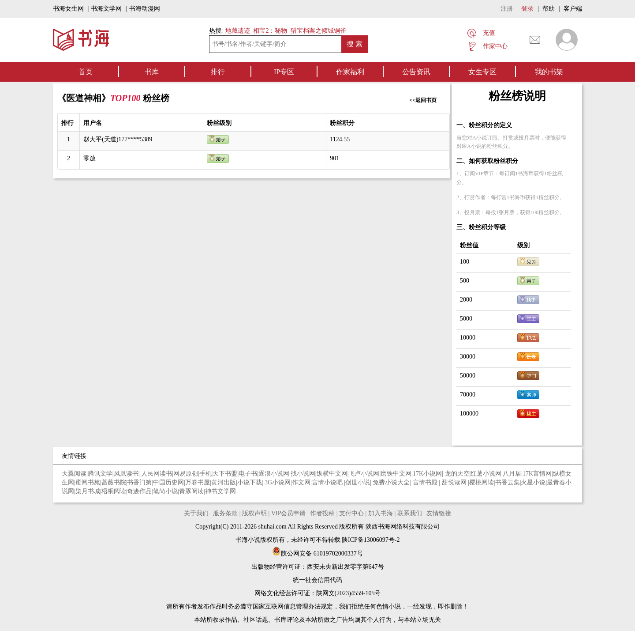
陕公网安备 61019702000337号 (317, 553)
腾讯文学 (100, 473)
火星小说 (533, 482)
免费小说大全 (391, 482)
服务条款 (225, 513)
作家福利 (350, 72)
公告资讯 (416, 72)
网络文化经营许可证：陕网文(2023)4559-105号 (317, 593)
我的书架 (549, 72)
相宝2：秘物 (270, 30)
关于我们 (196, 513)
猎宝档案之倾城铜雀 (318, 30)
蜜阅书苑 (87, 482)
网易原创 (185, 473)
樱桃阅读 (481, 482)
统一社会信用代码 (317, 580)
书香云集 (507, 482)
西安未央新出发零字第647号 (345, 566)
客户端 (573, 8)
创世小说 (357, 482)
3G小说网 (278, 482)
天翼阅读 (74, 473)
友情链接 (438, 513)
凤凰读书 (126, 473)
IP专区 (284, 72)
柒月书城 (87, 491)
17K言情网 (537, 473)
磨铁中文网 (396, 473)
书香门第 (139, 482)
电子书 (248, 473)
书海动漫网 (144, 8)
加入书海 (380, 513)
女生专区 (482, 72)
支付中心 (351, 513)
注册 (507, 8)
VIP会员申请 (288, 513)
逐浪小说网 (273, 473)
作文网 (301, 482)
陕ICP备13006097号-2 (370, 540)
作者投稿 (322, 513)
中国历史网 (168, 482)
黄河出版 (223, 482)
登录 (527, 8)
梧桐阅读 (113, 491)
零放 (89, 158)
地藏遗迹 (237, 30)
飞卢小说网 (363, 473)
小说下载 (249, 482)
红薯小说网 (486, 473)
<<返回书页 (423, 100)
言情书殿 (426, 482)
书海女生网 (68, 8)
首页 (85, 72)
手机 (205, 473)
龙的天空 (457, 473)
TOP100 (126, 98)
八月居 (512, 473)
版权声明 (254, 513)
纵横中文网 (332, 473)
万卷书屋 (197, 482)
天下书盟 (225, 473)
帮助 (548, 8)
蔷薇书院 (113, 482)
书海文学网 (106, 8)
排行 (218, 72)
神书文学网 (220, 491)
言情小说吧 (328, 482)
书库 (152, 72)
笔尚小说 (165, 491)
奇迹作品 (139, 491)
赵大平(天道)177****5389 (117, 139)
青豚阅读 (191, 491)
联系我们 (409, 513)
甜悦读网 (455, 482)
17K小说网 (427, 473)
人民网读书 (156, 473)
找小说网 (303, 473)
